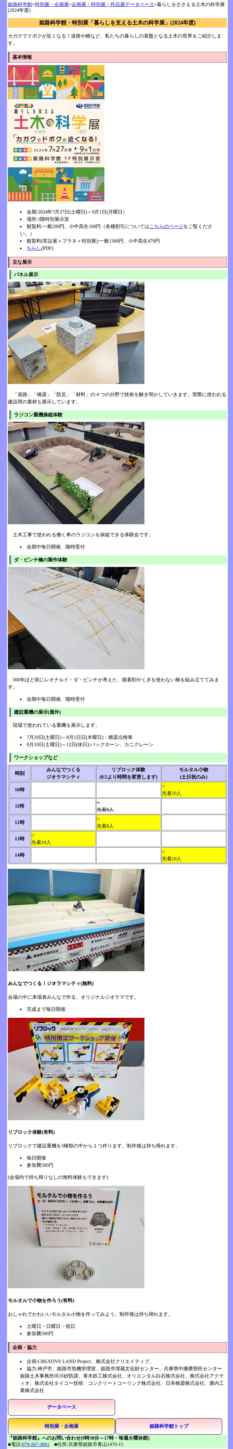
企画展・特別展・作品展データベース (113, 4)
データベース (61, 1407)
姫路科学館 (20, 4)
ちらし (34, 248)
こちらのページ (166, 226)
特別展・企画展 (52, 4)
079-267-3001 (35, 1444)
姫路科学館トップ (169, 1426)
